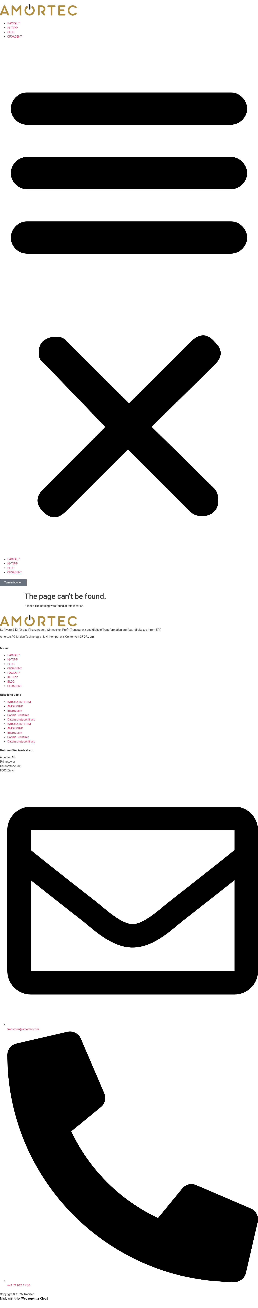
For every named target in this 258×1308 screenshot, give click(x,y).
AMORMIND (15, 706)
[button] (129, 298)
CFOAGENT (14, 36)
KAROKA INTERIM (19, 702)
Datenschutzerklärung (21, 719)
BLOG (10, 32)
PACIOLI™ (13, 23)
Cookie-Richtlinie (18, 715)
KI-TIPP (12, 28)
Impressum (14, 710)
